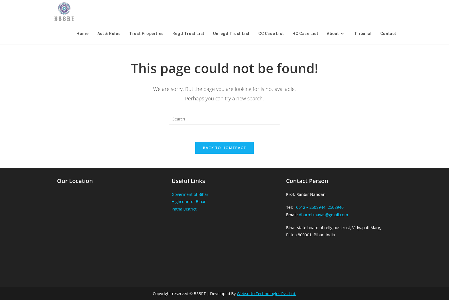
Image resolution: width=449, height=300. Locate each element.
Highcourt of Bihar (189, 201)
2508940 (336, 207)
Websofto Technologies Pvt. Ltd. (266, 293)
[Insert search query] (224, 118)
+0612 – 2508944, (310, 207)
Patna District (184, 209)
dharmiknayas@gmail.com (323, 214)
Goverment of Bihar (190, 194)
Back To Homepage (224, 147)
